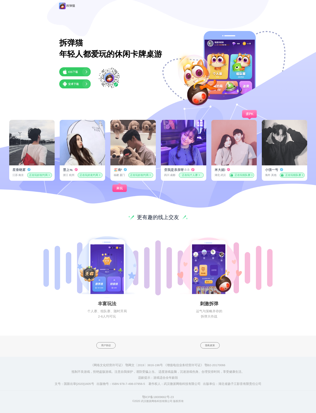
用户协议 (106, 345)
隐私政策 (210, 345)
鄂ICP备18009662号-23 (158, 397)
